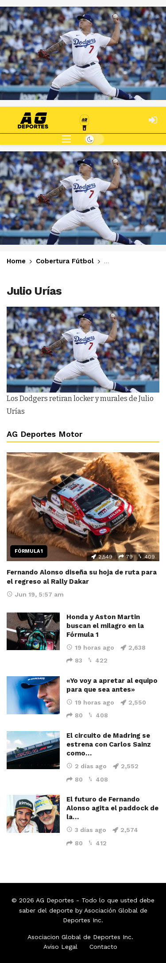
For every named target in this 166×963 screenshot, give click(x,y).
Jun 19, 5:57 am (35, 594)
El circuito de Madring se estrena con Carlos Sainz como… (108, 744)
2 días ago (86, 766)
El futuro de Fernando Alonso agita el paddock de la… (112, 808)
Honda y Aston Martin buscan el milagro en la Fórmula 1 (105, 626)
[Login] (152, 120)
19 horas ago (90, 647)
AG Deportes (55, 900)
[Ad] (83, 53)
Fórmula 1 (29, 551)
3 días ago (86, 829)
